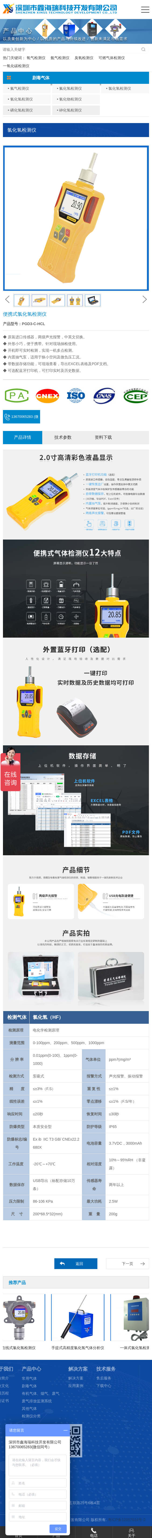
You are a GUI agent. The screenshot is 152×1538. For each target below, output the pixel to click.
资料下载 (103, 437)
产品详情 (22, 437)
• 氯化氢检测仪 (118, 88)
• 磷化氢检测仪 (20, 110)
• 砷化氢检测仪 (69, 110)
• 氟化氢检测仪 (69, 88)
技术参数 (63, 437)
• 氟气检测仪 (18, 88)
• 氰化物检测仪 (69, 99)
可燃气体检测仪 (111, 58)
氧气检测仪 (36, 58)
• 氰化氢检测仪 (20, 99)
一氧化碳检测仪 (16, 66)
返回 (79, 1264)
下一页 (127, 1264)
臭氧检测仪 (84, 58)
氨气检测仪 (60, 58)
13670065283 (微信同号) (21, 419)
